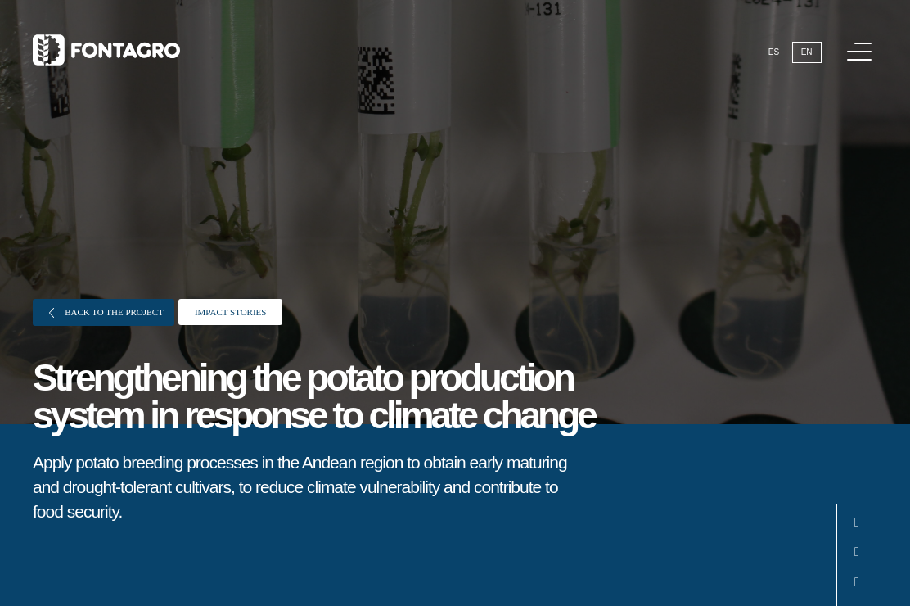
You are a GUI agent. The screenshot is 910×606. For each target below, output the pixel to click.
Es (773, 52)
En (807, 52)
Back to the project (106, 312)
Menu (862, 43)
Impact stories (231, 312)
